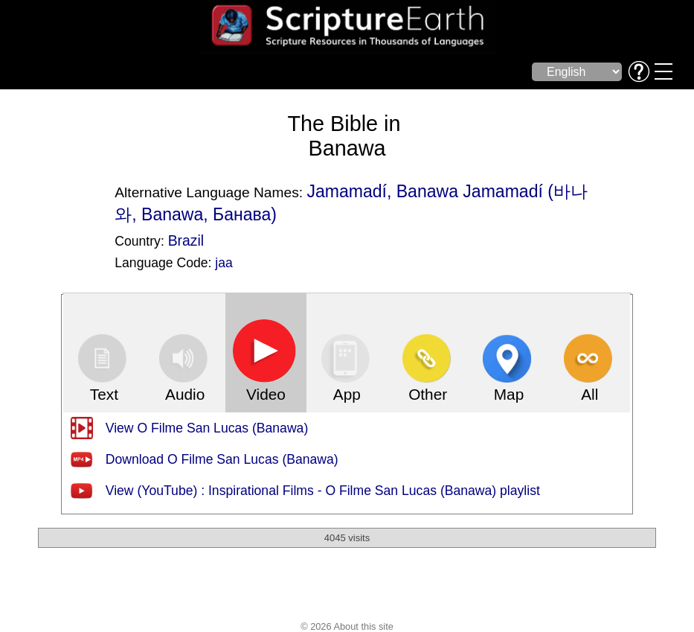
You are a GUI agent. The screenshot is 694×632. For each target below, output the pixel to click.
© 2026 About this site (347, 626)
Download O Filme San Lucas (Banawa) (222, 459)
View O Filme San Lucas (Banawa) (207, 428)
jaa (223, 262)
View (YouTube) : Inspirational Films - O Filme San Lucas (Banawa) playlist (323, 490)
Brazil (186, 240)
